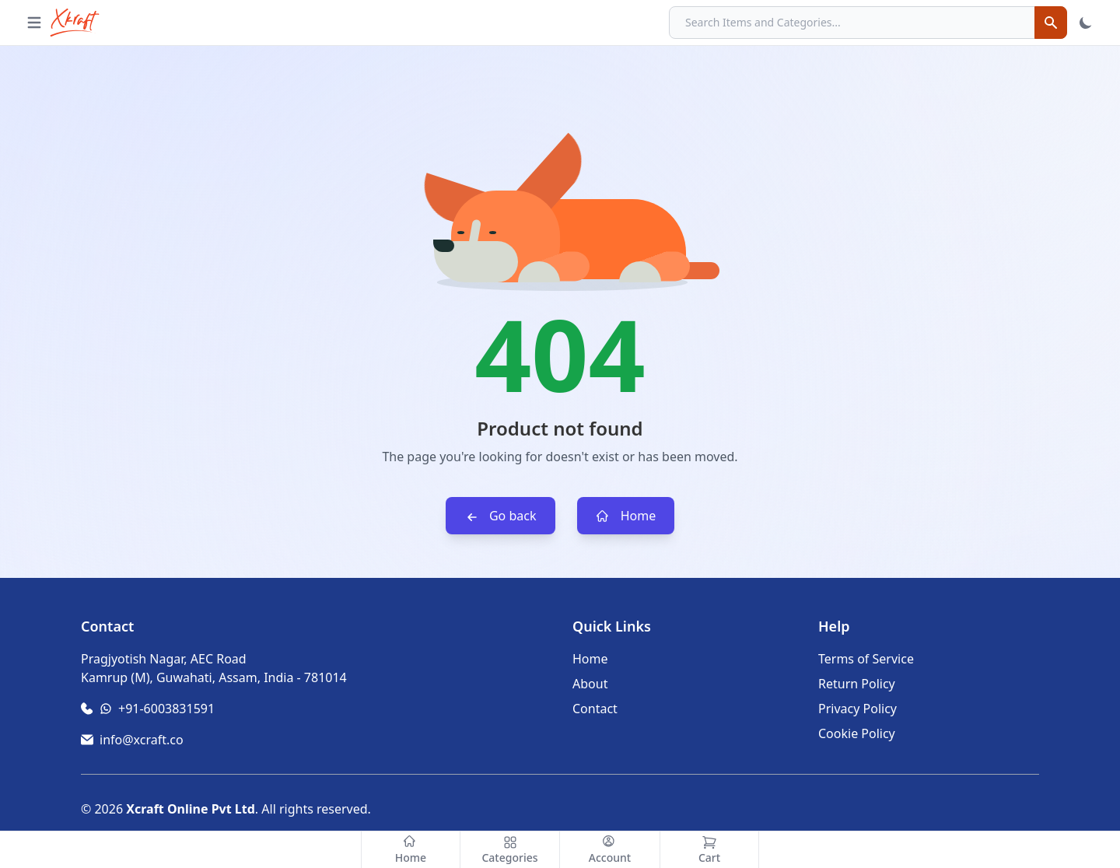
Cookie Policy (856, 733)
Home (626, 516)
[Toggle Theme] (1085, 22)
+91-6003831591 (166, 708)
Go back (500, 516)
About (589, 683)
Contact (595, 708)
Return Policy (856, 683)
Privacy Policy (857, 708)
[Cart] (709, 849)
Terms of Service (866, 658)
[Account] (610, 849)
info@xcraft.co (142, 739)
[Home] (410, 849)
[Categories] (510, 849)
